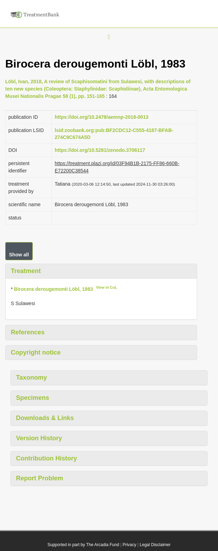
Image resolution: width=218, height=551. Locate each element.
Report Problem (39, 478)
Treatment (26, 270)
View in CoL (106, 287)
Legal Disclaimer (155, 544)
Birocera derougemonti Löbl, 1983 (53, 289)
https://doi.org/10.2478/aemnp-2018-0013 (101, 117)
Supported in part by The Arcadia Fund (83, 544)
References (28, 332)
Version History (39, 438)
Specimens (32, 397)
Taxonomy (31, 377)
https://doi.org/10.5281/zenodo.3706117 (100, 150)
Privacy (129, 544)
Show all (19, 254)
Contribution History (46, 458)
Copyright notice (36, 352)
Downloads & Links (45, 417)
